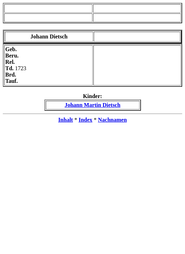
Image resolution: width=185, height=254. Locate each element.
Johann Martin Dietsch (92, 105)
